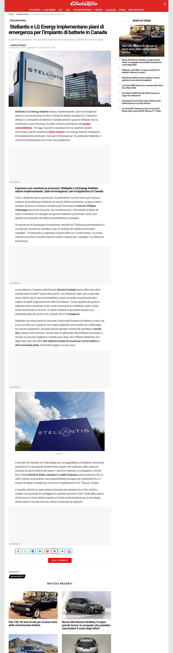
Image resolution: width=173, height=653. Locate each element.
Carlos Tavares (56, 131)
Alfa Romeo (50, 10)
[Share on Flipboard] (47, 551)
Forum (122, 10)
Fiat (61, 10)
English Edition (136, 10)
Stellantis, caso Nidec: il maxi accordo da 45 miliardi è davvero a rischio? (140, 71)
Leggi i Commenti (59, 560)
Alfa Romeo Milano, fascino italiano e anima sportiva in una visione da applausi (141, 79)
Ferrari (98, 10)
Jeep (68, 10)
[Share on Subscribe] (69, 551)
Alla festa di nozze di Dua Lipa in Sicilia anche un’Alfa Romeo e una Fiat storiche (141, 102)
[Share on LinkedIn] (40, 551)
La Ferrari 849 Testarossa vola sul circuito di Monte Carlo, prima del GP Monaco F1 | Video (141, 109)
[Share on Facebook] (18, 551)
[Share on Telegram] (62, 551)
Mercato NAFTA (17, 576)
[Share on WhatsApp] (25, 551)
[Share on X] (55, 551)
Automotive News (82, 10)
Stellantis (34, 10)
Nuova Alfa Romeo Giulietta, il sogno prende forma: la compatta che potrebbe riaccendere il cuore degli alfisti (86, 625)
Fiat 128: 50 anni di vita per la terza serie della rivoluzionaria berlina (33, 623)
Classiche (111, 10)
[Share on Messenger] (33, 551)
